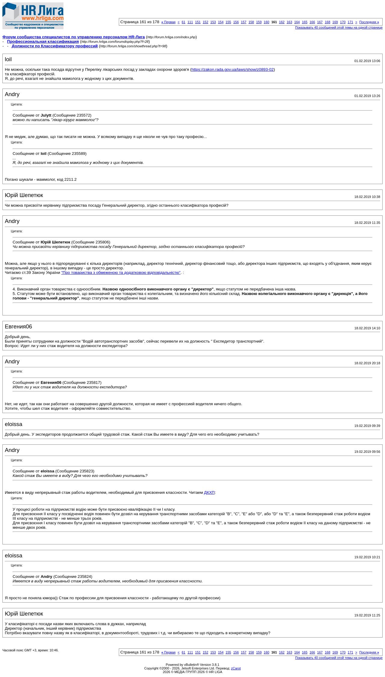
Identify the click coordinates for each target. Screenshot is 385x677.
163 (289, 22)
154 (220, 22)
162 (282, 22)
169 (335, 22)
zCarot (236, 668)
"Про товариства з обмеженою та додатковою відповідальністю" (121, 272)
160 (266, 22)
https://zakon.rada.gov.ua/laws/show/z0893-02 (232, 69)
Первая (168, 22)
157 (243, 22)
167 (319, 22)
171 (350, 22)
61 (183, 22)
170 (342, 22)
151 (198, 22)
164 (297, 22)
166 (312, 22)
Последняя (369, 22)
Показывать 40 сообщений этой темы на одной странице (339, 27)
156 (236, 22)
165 (304, 22)
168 (327, 22)
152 (205, 22)
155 (228, 22)
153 (213, 22)
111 (190, 22)
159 (258, 22)
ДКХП (209, 492)
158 (251, 22)
